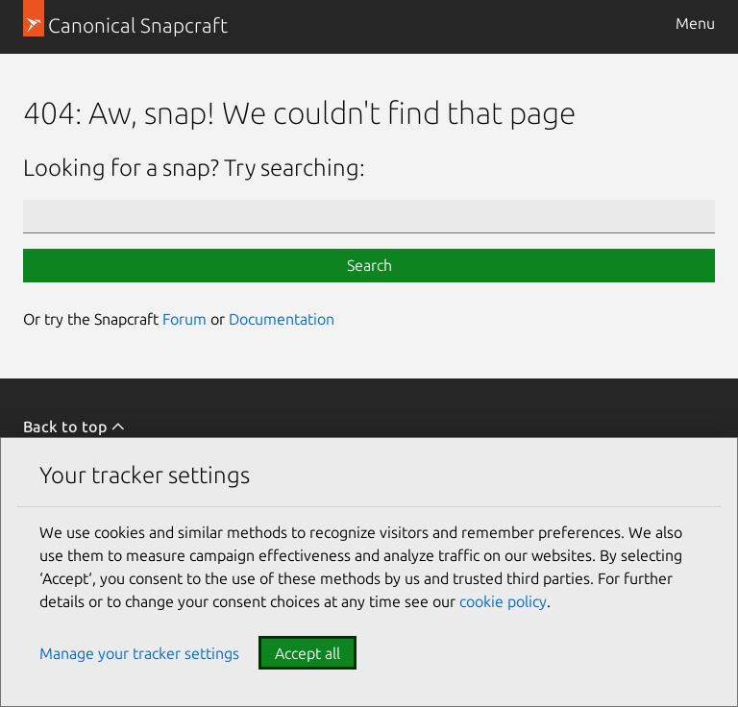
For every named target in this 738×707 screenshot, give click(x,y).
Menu (695, 23)
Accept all (307, 653)
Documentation (281, 319)
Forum (184, 319)
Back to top (74, 426)
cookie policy (503, 601)
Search (369, 265)
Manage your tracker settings (139, 653)
